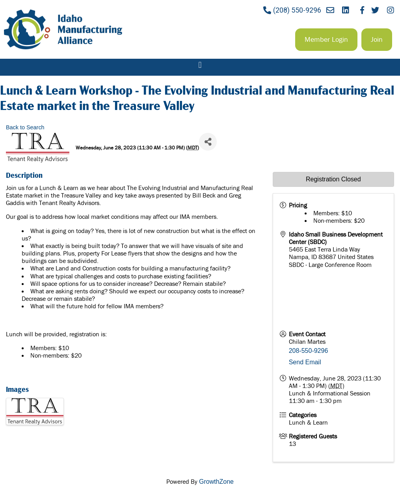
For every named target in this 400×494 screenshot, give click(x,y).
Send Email (305, 362)
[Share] (208, 142)
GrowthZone (216, 481)
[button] (326, 39)
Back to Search (25, 127)
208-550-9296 (308, 350)
